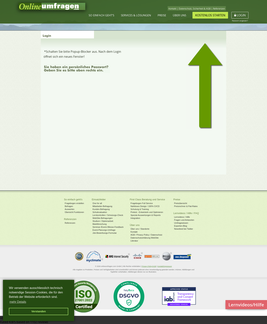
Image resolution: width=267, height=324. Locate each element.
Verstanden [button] (38, 311)
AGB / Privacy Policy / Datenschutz (146, 235)
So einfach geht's (101, 15)
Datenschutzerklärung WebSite (145, 238)
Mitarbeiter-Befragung (102, 206)
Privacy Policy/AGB (149, 266)
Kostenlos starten (210, 15)
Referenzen (219, 8)
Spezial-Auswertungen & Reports (146, 215)
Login (240, 15)
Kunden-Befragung (101, 209)
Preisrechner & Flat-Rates (186, 206)
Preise (162, 15)
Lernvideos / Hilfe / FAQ (186, 213)
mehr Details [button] (17, 301)
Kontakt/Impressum (164, 266)
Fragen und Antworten (184, 220)
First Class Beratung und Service (147, 199)
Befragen (69, 206)
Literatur (134, 241)
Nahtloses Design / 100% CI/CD (145, 206)
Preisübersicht (180, 203)
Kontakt (172, 8)
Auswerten (69, 209)
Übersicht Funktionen (74, 212)
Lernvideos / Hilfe (182, 217)
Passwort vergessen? (240, 20)
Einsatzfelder (99, 199)
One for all (97, 203)
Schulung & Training (140, 209)
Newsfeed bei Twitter (183, 229)
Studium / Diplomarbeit (103, 221)
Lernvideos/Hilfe (246, 305)
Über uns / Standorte (140, 229)
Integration (135, 218)
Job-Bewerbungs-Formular (105, 233)
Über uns (179, 15)
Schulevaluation (100, 212)
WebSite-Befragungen (103, 218)
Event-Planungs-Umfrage (104, 230)
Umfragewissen (181, 223)
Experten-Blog (180, 226)
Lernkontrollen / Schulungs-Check (108, 215)
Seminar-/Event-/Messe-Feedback (108, 227)
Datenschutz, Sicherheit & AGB (195, 8)
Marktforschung (100, 224)
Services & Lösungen (136, 15)
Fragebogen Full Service (142, 203)
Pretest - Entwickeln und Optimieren (147, 212)
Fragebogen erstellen (74, 203)
